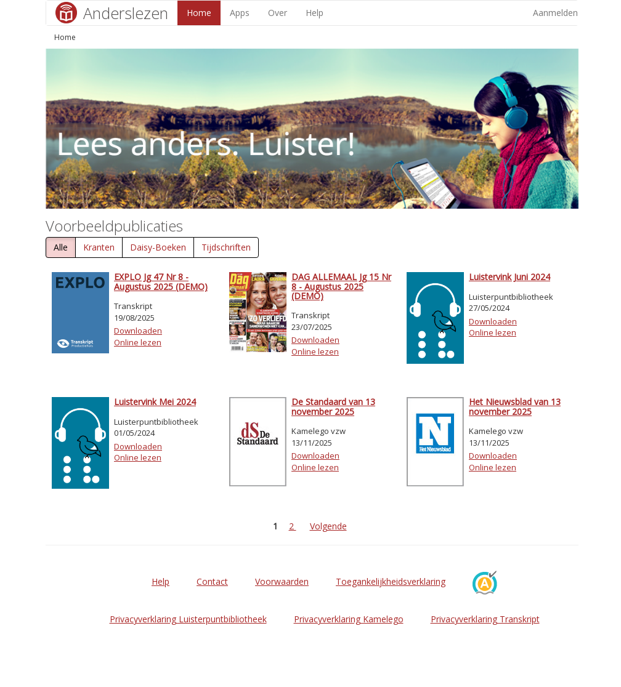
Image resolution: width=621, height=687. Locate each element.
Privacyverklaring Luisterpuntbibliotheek (188, 619)
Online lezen (137, 342)
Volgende (328, 526)
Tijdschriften (226, 247)
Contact (212, 581)
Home (199, 12)
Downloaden (138, 330)
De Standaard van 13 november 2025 (333, 406)
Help (314, 12)
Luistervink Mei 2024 (155, 402)
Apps (240, 12)
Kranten (99, 247)
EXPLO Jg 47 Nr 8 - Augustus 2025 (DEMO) (161, 281)
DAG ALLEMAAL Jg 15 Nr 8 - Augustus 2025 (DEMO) (341, 286)
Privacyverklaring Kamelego (349, 619)
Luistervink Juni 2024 (509, 277)
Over (277, 12)
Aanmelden (555, 12)
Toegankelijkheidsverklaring (390, 581)
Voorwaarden (282, 581)
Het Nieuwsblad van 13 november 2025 (515, 406)
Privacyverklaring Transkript (485, 619)
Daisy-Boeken (158, 247)
